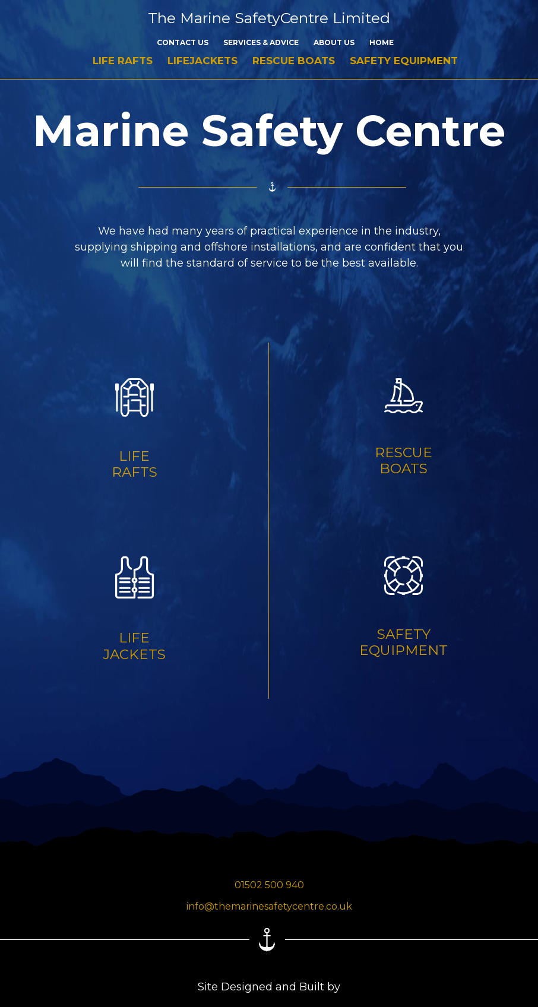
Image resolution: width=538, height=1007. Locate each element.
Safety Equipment (404, 60)
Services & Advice (261, 42)
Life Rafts (123, 60)
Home (381, 42)
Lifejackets (202, 60)
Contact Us (182, 42)
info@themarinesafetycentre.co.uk (269, 906)
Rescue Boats (293, 60)
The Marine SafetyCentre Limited (269, 18)
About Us (334, 42)
